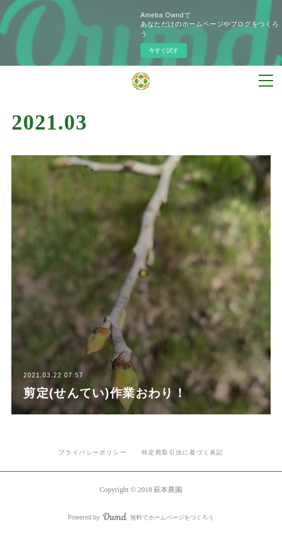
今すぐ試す (164, 50)
